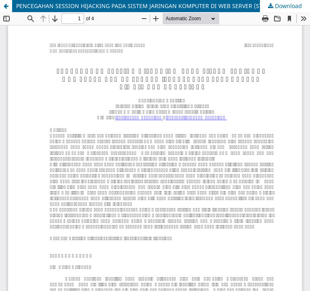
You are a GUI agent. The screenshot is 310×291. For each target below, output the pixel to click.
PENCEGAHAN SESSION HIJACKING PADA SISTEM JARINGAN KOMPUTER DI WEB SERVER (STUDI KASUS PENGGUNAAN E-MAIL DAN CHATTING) (163, 6)
